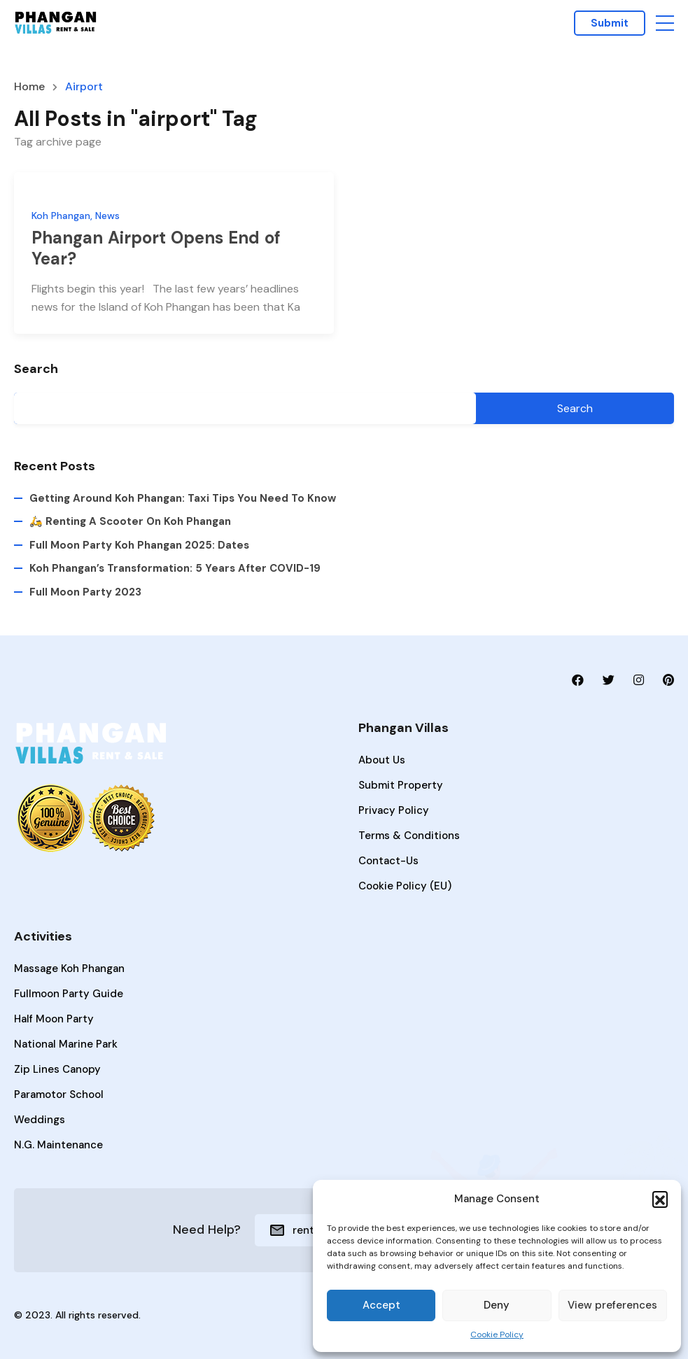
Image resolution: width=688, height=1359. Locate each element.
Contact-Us (388, 861)
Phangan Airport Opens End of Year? (156, 248)
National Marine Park (66, 1044)
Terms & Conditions (409, 836)
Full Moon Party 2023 (85, 592)
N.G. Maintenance (58, 1145)
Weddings (39, 1120)
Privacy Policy (393, 810)
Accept (381, 1305)
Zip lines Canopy (57, 1069)
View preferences (612, 1305)
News (107, 215)
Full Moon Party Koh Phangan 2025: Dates (139, 545)
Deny (497, 1305)
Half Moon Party (54, 1019)
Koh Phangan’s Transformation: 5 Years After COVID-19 (175, 568)
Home (29, 86)
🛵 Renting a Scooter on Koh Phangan (130, 522)
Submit (610, 23)
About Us (381, 760)
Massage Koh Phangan (69, 969)
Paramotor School (59, 1094)
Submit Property (400, 785)
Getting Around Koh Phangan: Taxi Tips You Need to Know (182, 498)
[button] (660, 1199)
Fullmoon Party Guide (68, 994)
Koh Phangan (60, 215)
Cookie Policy (497, 1334)
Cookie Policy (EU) (404, 886)
